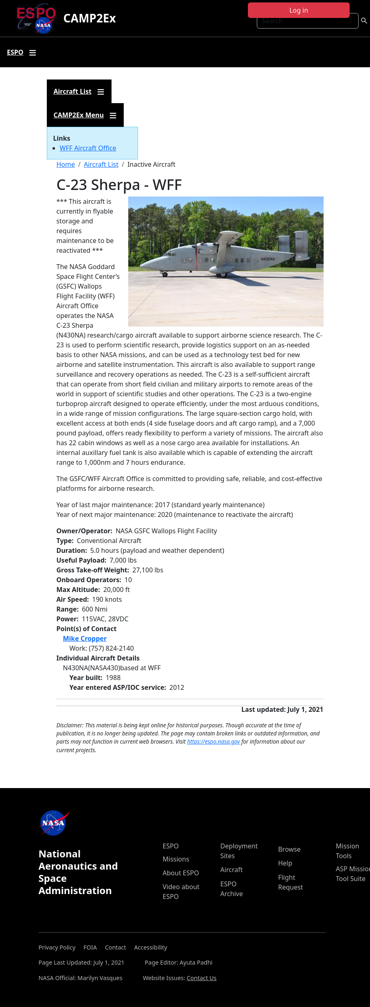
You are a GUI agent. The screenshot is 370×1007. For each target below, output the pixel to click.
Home (66, 164)
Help (285, 863)
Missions (176, 859)
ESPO (171, 845)
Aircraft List (101, 164)
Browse (289, 849)
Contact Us (202, 978)
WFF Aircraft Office (88, 148)
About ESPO (181, 872)
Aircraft (231, 869)
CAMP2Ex (89, 18)
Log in (298, 10)
